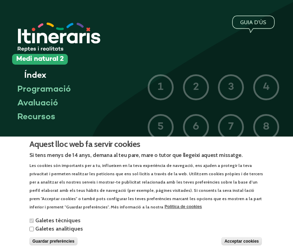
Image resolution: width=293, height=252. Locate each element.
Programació (44, 89)
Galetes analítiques (59, 234)
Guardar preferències (53, 247)
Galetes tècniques (58, 226)
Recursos (36, 117)
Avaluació (37, 103)
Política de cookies (183, 213)
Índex (35, 75)
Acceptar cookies (242, 247)
